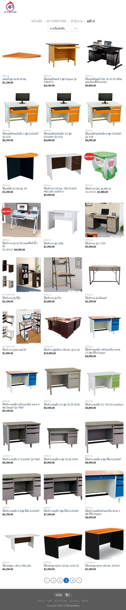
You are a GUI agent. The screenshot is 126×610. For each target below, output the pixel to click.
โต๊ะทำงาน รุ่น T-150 (95, 243)
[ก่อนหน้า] (47, 580)
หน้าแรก (41, 600)
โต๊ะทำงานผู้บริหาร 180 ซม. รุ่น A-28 (62, 349)
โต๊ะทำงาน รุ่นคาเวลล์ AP (14, 349)
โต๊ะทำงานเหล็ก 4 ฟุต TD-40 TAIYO (61, 459)
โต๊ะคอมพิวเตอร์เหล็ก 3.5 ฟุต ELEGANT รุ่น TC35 (58, 135)
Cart (49, 600)
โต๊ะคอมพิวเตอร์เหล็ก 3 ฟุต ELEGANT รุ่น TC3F (20, 135)
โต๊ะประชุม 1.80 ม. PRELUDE (16, 565)
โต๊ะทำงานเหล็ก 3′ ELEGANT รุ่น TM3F (21, 459)
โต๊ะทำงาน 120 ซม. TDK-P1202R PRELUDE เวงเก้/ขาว (60, 190)
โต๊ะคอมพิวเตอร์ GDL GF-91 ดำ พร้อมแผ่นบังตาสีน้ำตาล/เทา (103, 81)
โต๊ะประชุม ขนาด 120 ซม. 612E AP (61, 565)
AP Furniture (56, 21)
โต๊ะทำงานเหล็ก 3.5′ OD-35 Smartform (104, 404)
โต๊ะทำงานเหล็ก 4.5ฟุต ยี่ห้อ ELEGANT (21, 510)
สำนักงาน (77, 21)
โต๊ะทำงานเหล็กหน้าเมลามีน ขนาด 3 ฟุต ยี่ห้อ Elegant (102, 512)
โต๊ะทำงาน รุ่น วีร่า (52, 297)
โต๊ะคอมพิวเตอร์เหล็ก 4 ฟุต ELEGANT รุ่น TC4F (103, 135)
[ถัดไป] (79, 580)
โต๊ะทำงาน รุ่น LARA (53, 243)
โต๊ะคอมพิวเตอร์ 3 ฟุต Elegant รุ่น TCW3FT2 (60, 81)
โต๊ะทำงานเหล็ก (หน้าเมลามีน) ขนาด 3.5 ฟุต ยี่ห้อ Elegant (102, 351)
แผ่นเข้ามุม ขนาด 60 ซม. (14, 79)
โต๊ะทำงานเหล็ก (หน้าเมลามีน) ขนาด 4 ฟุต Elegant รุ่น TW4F (20, 406)
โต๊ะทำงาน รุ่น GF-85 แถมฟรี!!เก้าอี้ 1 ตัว (20, 245)
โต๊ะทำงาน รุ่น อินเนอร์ (96, 297)
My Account (61, 600)
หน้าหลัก (36, 21)
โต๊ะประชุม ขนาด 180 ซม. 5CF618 (102, 565)
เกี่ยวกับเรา (75, 600)
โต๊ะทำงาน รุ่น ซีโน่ (11, 297)
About (85, 600)
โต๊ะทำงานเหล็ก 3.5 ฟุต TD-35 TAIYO (62, 404)
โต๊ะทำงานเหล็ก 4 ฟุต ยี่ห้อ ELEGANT (103, 459)
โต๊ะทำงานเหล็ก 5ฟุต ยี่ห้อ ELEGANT (61, 510)
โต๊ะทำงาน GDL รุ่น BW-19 (98, 188)
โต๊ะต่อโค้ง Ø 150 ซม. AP (14, 188)
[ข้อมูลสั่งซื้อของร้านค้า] (63, 28)
